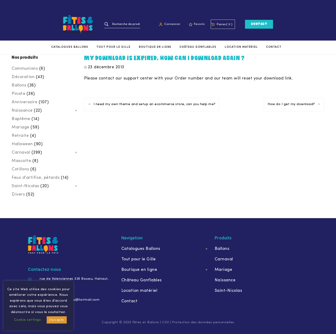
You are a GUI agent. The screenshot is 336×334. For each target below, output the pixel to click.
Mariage (20, 127)
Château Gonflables (197, 47)
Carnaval (21, 152)
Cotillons (20, 169)
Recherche (106, 24)
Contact (259, 24)
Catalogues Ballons (69, 47)
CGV (165, 322)
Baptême (21, 119)
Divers (18, 194)
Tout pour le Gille (113, 47)
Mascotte (21, 161)
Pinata (18, 94)
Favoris (199, 24)
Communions (25, 68)
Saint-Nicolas (25, 186)
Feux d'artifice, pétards (36, 178)
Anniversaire (24, 102)
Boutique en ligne (155, 47)
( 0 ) (229, 24)
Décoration (23, 77)
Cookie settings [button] (27, 320)
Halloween (22, 144)
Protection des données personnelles (203, 322)
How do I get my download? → (294, 104)
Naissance (22, 110)
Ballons (19, 85)
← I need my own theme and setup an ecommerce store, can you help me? (152, 104)
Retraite (20, 136)
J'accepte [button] (56, 319)
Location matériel (241, 47)
